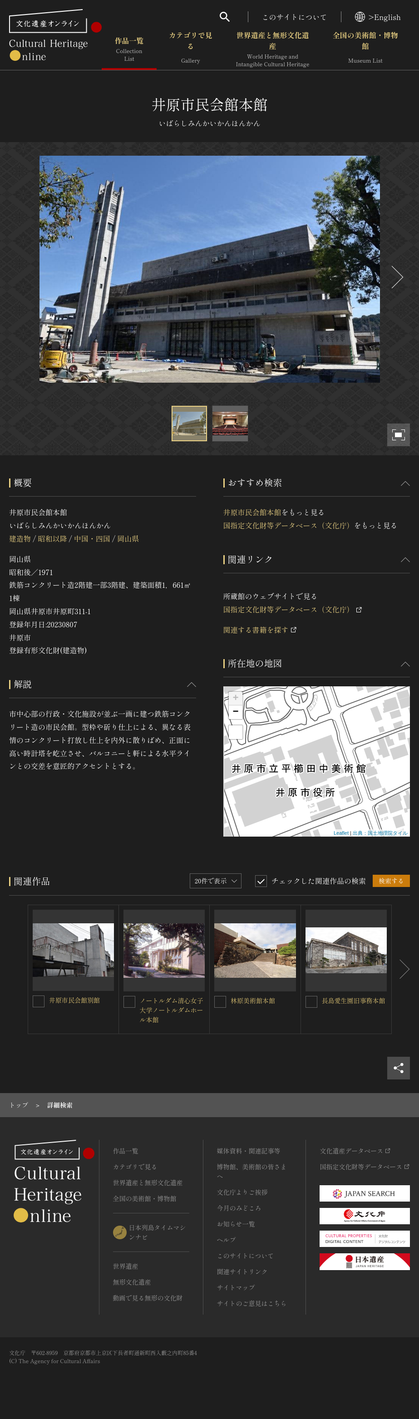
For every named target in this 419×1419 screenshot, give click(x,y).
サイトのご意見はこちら (252, 1303)
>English (378, 16)
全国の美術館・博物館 (365, 49)
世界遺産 (125, 1266)
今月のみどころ (239, 1207)
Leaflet (341, 833)
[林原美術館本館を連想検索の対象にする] (220, 1002)
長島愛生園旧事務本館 (353, 1000)
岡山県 (128, 538)
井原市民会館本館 (252, 512)
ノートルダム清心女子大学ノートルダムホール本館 (171, 1010)
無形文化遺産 (132, 1281)
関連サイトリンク (242, 1271)
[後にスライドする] (396, 277)
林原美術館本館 (253, 1000)
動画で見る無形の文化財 (148, 1297)
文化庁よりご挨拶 (242, 1192)
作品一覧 (129, 49)
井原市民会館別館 (74, 1000)
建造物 (20, 538)
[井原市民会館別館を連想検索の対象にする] (38, 1001)
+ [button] (235, 698)
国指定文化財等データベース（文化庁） (288, 525)
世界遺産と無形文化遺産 (273, 49)
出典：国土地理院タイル (380, 833)
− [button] (235, 712)
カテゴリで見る (190, 49)
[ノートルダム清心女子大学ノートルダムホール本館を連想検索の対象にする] (129, 1002)
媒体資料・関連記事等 (249, 1150)
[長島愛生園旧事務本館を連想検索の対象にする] (311, 1002)
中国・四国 (92, 538)
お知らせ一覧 (236, 1223)
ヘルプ (226, 1239)
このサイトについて (294, 16)
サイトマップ (236, 1287)
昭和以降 (52, 538)
